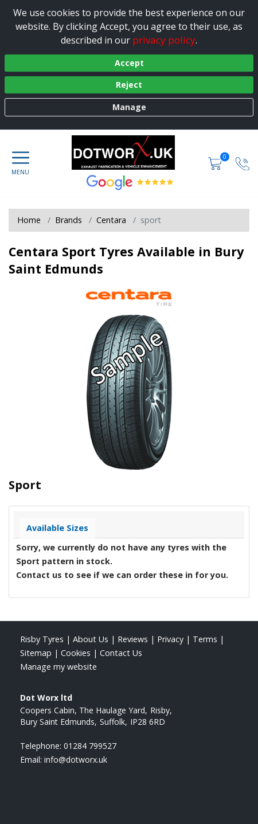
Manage (129, 106)
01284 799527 (90, 745)
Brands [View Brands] (68, 219)
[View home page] (129, 152)
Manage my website (58, 666)
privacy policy (164, 39)
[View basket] (216, 163)
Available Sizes (57, 527)
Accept (129, 62)
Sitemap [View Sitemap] (36, 652)
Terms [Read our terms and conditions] (205, 639)
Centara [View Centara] (111, 219)
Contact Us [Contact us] (121, 652)
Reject (129, 84)
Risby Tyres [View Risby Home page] (42, 639)
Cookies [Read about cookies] (76, 652)
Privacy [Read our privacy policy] (170, 639)
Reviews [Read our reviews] (133, 639)
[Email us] (75, 759)
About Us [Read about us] (90, 639)
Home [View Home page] (29, 219)
